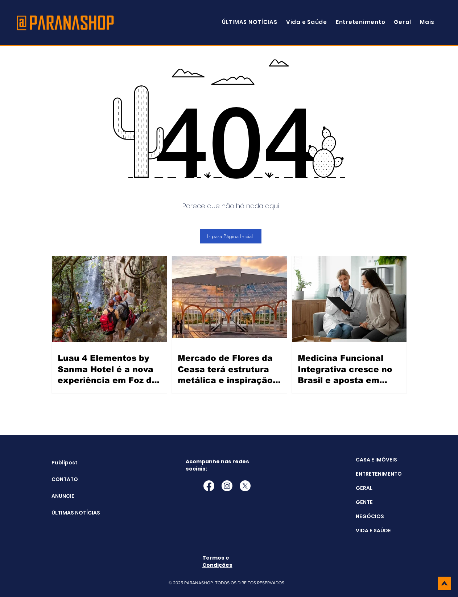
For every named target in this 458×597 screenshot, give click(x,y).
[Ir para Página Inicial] (230, 236)
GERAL (364, 488)
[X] (245, 485)
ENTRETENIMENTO (379, 473)
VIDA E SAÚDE (373, 530)
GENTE (364, 502)
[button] (427, 22)
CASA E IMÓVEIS (376, 459)
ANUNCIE (62, 496)
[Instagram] (227, 485)
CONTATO (64, 479)
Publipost (64, 462)
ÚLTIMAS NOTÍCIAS (69, 512)
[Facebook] (208, 485)
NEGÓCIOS (370, 516)
